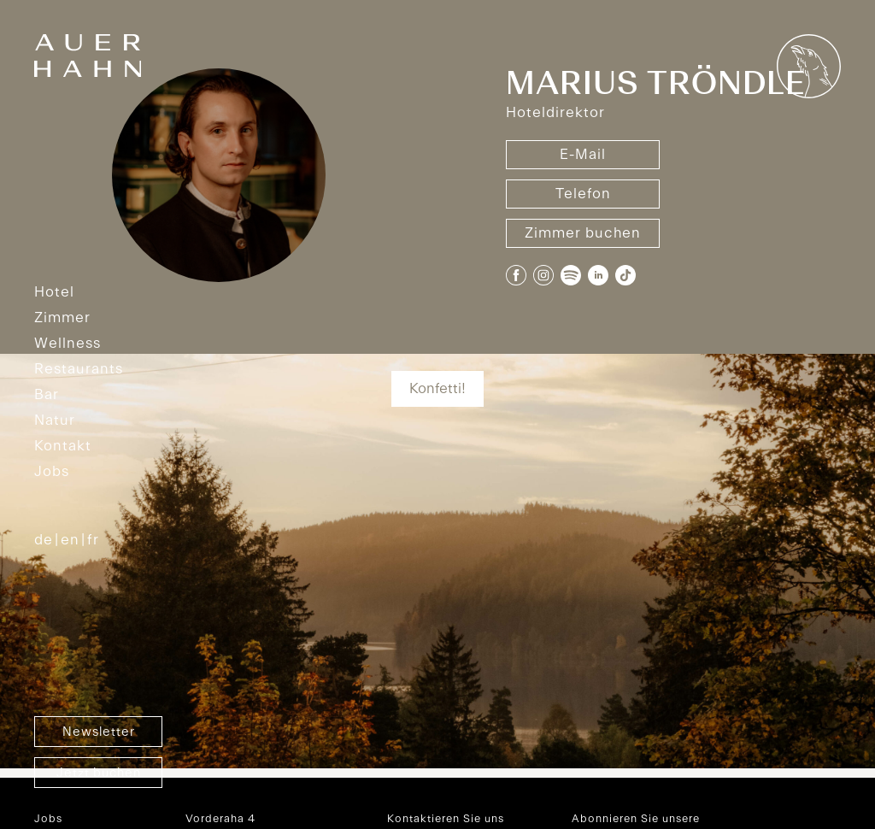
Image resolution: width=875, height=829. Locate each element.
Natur (54, 420)
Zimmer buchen (583, 233)
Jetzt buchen (98, 773)
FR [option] (93, 540)
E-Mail (583, 154)
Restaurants (78, 369)
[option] (66, 540)
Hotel (54, 292)
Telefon (583, 194)
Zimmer (62, 318)
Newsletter (98, 732)
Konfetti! (437, 389)
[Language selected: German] (78, 540)
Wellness (67, 343)
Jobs (51, 471)
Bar (46, 395)
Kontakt (62, 446)
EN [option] (70, 540)
